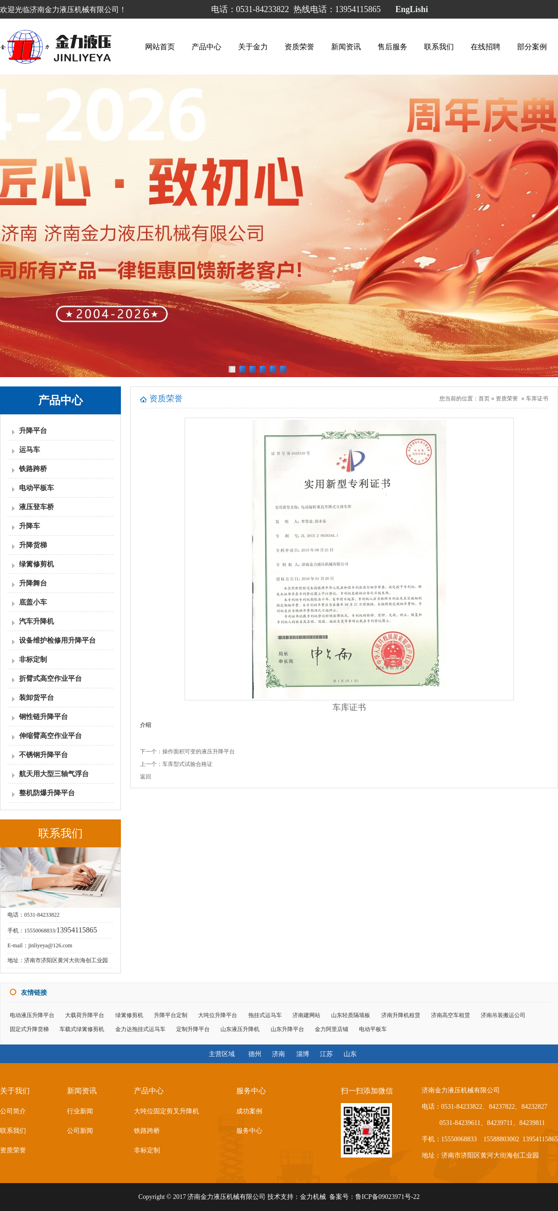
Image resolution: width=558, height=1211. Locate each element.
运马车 (29, 449)
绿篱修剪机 (36, 564)
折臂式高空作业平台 (50, 678)
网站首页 (160, 47)
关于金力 (253, 47)
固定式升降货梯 (29, 1029)
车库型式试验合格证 (187, 764)
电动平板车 (36, 488)
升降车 (29, 526)
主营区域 (222, 1054)
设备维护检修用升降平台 (57, 640)
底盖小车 (33, 602)
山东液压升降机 (239, 1029)
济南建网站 (306, 1015)
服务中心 (249, 1130)
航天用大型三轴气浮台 (54, 774)
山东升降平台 (287, 1029)
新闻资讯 (346, 47)
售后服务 (392, 47)
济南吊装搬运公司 (503, 1015)
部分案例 (532, 47)
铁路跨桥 (33, 468)
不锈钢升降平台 (43, 755)
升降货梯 (33, 545)
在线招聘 (485, 47)
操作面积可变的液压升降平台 (198, 751)
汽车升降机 (36, 621)
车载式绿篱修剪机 (82, 1029)
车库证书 (537, 398)
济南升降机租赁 (400, 1015)
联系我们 (439, 47)
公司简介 (13, 1111)
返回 (145, 776)
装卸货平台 (36, 697)
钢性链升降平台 (43, 716)
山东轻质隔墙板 (350, 1015)
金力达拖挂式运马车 (140, 1029)
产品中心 (206, 47)
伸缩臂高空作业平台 (50, 735)
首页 (484, 398)
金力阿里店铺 (331, 1029)
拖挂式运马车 (265, 1015)
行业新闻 (80, 1111)
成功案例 (249, 1111)
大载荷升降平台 (84, 1015)
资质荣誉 (299, 47)
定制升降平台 (193, 1029)
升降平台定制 (170, 1015)
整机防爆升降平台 (47, 793)
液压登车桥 (36, 507)
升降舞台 (33, 583)
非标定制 (33, 659)
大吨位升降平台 (217, 1015)
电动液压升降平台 (32, 1015)
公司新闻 (80, 1130)
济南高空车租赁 (450, 1015)
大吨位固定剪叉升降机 (166, 1111)
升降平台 (33, 430)
